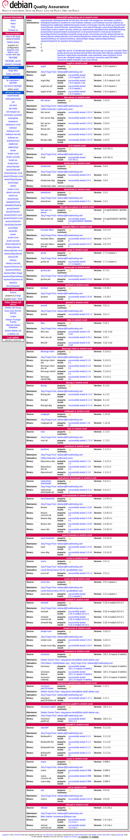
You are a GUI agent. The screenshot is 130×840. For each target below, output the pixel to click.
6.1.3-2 (89, 394)
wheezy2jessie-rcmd (13, 250)
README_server (13, 61)
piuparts (5, 835)
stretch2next (13, 199)
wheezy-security (13, 263)
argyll (59, 51)
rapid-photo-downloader (77, 55)
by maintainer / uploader (13, 81)
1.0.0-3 (89, 112)
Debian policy (13, 42)
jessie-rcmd (13, 237)
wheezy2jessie (13, 247)
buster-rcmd (13, 154)
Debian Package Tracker (13, 321)
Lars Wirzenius (47, 835)
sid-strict (13, 105)
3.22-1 (89, 337)
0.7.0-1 (89, 279)
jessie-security (13, 241)
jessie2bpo (13, 228)
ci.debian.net (13, 334)
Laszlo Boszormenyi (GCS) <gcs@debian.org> (62, 570)
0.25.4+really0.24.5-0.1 (78, 614)
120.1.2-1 (72, 721)
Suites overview (13, 74)
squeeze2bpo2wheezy (13, 276)
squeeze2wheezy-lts (13, 267)
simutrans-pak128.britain (107, 57)
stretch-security (13, 192)
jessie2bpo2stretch (13, 225)
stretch (13, 186)
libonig (110, 53)
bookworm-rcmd (13, 125)
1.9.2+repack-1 (75, 88)
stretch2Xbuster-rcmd (13, 176)
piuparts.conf (13, 50)
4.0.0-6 (89, 799)
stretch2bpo (13, 183)
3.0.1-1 (89, 314)
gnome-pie (68, 53)
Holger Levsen (97, 835)
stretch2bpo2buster (13, 179)
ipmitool (77, 53)
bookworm (13, 121)
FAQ (13, 27)
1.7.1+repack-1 (75, 264)
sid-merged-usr (13, 112)
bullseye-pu (13, 138)
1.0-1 (88, 201)
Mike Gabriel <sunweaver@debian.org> (58, 816)
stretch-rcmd (16, 77)
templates (15, 39)
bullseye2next (13, 141)
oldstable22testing (13, 205)
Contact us (13, 30)
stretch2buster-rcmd (13, 173)
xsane (84, 60)
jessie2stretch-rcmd (13, 215)
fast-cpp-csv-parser (105, 51)
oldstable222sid (13, 202)
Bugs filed (13, 71)
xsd (88, 60)
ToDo (20, 299)
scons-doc (62, 57)
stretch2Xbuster (13, 170)
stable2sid (13, 144)
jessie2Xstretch (13, 212)
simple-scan (80, 57)
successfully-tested (76, 75)
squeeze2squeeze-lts (13, 279)
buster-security (13, 157)
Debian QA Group (13, 308)
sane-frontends (109, 55)
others (108, 835)
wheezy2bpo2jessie (13, 254)
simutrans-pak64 (64, 60)
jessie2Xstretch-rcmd (13, 218)
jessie (13, 234)
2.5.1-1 (89, 573)
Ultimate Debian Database (13, 326)
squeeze (13, 283)
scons (119, 55)
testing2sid (13, 118)
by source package (13, 86)
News (13, 23)
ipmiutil (84, 53)
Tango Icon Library (70, 837)
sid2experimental (13, 99)
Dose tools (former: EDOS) (13, 312)
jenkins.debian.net (13, 331)
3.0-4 (88, 175)
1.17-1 (89, 698)
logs (18, 54)
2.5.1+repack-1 (75, 596)
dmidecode (80, 51)
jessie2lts (13, 231)
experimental (13, 96)
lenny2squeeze (13, 286)
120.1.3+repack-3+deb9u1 (80, 669)
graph (16, 89)
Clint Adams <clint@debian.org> (55, 663)
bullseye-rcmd (13, 131)
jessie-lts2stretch (13, 221)
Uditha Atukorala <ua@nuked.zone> (57, 109)
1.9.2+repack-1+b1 (76, 77)
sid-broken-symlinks (13, 115)
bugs (18, 296)
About (13, 20)
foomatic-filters (120, 51)
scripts (9, 54)
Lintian (13, 316)
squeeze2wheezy (13, 270)
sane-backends (95, 55)
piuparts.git (119, 835)
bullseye (13, 128)
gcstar (60, 53)
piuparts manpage (13, 64)
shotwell (71, 57)
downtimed (91, 51)
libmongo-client (99, 53)
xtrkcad (94, 60)
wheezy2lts (13, 257)
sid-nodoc (13, 108)
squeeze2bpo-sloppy (13, 273)
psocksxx (61, 55)
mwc (125, 53)
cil (74, 51)
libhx (90, 53)
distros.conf (13, 52)
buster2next (13, 163)
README (13, 58)
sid (13, 102)
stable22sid (13, 147)
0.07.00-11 (73, 160)
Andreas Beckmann (81, 835)
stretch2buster (13, 167)
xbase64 (77, 60)
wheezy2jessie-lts (13, 244)
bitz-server (67, 51)
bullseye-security (13, 134)
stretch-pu (13, 195)
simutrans (90, 57)
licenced (18, 835)
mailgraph (117, 53)
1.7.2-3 (89, 440)
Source (13, 292)
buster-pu (13, 160)
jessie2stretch (13, 208)
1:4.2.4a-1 (72, 822)
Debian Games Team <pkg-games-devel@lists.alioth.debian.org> (70, 660)
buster (13, 150)
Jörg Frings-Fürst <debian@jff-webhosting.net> (62, 72)
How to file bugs (13, 36)
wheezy (13, 260)
